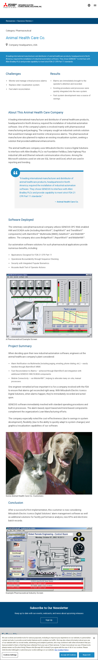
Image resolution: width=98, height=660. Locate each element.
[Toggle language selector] (89, 5)
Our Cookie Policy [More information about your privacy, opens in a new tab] (61, 650)
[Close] (94, 638)
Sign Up (49, 620)
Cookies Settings (10, 655)
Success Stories (24, 21)
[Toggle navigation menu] (95, 5)
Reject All (86, 655)
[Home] (43, 5)
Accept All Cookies (68, 655)
